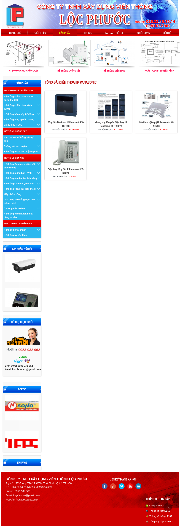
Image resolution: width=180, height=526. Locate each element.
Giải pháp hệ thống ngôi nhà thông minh (19, 201)
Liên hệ (167, 33)
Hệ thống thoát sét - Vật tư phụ (21, 151)
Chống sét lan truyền (15, 146)
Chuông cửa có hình (15, 208)
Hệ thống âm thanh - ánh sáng (20, 178)
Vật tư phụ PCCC (13, 124)
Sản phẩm (65, 33)
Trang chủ (15, 33)
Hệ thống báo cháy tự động (19, 114)
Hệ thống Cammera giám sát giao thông (19, 166)
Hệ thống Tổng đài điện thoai (20, 189)
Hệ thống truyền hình (15, 235)
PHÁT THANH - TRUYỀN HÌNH (159, 70)
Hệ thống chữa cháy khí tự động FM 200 (18, 98)
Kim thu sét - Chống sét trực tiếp (19, 139)
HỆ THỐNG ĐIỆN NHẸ (114, 70)
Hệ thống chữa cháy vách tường (18, 107)
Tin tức (88, 33)
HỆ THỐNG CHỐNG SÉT (68, 70)
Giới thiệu (40, 33)
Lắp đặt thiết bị (114, 33)
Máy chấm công (12, 194)
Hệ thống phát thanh (15, 229)
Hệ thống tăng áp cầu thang (19, 119)
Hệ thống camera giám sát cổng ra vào (18, 215)
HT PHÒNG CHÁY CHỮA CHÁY (23, 70)
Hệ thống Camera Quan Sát (19, 183)
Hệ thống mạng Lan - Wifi (18, 173)
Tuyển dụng (143, 33)
